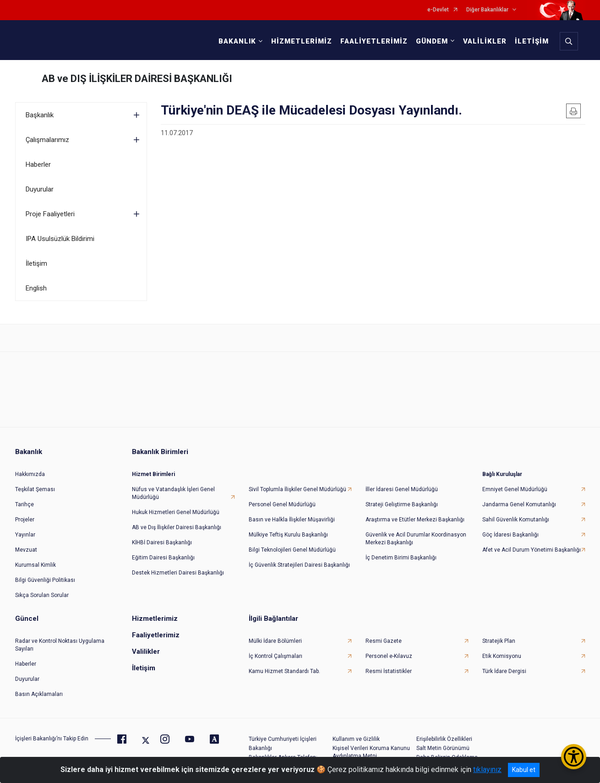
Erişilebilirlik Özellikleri (444, 733)
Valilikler (146, 646)
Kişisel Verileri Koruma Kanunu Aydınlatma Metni (371, 746)
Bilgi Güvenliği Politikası (45, 574)
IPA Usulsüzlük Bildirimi (60, 239)
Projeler (24, 514)
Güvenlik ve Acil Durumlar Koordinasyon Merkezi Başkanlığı (415, 533)
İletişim (36, 263)
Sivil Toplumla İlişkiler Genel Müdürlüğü (297, 484)
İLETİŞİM (530, 41)
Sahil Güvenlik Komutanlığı (515, 514)
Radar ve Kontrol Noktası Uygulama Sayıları (59, 639)
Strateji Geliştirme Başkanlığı (401, 499)
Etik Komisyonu (501, 650)
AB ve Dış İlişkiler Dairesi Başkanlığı (176, 522)
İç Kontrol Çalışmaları (275, 650)
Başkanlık (40, 115)
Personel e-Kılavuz (388, 650)
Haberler (38, 164)
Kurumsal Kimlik (35, 559)
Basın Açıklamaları (39, 688)
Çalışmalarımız (47, 140)
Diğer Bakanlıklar (487, 10)
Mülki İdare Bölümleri (275, 635)
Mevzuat (26, 544)
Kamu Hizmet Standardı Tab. (284, 666)
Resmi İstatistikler (388, 666)
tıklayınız (487, 769)
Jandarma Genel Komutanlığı (519, 499)
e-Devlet (438, 10)
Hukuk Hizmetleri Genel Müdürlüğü (175, 507)
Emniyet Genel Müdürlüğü (514, 484)
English (36, 288)
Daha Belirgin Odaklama (447, 752)
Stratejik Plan (498, 635)
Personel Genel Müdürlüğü (282, 499)
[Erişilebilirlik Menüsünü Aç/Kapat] (573, 756)
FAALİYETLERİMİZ (372, 41)
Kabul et (523, 769)
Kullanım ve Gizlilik (356, 733)
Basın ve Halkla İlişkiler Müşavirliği (292, 514)
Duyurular (40, 189)
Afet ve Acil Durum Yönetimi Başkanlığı (531, 544)
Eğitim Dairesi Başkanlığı (163, 552)
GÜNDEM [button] (430, 41)
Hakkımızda (30, 468)
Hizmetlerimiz (155, 613)
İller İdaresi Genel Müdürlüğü (401, 484)
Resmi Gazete (383, 635)
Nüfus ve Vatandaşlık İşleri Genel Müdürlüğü (173, 488)
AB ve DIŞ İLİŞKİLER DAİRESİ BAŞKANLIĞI (137, 78)
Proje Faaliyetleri (50, 214)
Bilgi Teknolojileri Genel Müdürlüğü (292, 544)
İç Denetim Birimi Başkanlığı (400, 552)
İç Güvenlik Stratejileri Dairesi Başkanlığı (299, 559)
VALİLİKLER (483, 41)
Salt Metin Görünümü (442, 742)
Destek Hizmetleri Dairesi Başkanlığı (178, 567)
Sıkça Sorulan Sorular (42, 589)
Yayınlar (25, 529)
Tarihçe (24, 499)
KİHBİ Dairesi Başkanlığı (162, 537)
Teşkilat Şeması (35, 484)
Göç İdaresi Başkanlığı (510, 529)
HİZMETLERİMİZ (299, 41)
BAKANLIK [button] (235, 41)
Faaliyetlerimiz (156, 629)
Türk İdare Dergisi (504, 666)
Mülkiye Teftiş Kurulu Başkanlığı (288, 529)
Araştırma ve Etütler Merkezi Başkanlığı (414, 514)
